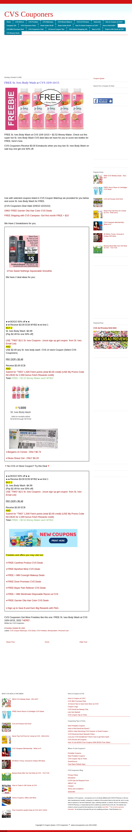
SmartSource (72, 761)
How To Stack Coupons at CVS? (86, 25)
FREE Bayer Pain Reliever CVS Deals (27, 588)
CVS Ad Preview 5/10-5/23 (113, 199)
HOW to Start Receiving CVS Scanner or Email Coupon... (88, 731)
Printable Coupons (74, 753)
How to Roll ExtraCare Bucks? (79, 728)
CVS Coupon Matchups (18, 631)
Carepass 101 (11, 25)
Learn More (105, 807)
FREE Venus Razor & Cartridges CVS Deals (28, 711)
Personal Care (63, 631)
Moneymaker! (53, 631)
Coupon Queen (98, 78)
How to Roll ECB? (109, 25)
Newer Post (10, 642)
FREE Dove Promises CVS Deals (24, 581)
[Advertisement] (66, 56)
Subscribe (97, 22)
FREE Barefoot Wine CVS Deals (24, 569)
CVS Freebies (33, 22)
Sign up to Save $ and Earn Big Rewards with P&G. (33, 608)
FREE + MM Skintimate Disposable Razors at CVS (33, 594)
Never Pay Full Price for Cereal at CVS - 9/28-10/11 (115, 212)
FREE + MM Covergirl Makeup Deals (26, 575)
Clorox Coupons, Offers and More (24, 798)
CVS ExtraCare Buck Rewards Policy (81, 734)
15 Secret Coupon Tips (56, 29)
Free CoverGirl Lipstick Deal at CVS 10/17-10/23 (29, 810)
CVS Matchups (48, 22)
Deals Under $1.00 (46, 25)
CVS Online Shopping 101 (78, 29)
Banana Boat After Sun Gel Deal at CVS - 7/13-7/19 (115, 247)
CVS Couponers (28, 14)
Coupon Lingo (73, 707)
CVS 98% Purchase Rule (15, 29)
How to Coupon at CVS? (114, 22)
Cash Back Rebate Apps (76, 764)
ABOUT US (72, 783)
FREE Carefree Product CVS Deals (25, 563)
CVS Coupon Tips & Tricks (77, 715)
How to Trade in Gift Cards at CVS (24, 785)
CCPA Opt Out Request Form (78, 780)
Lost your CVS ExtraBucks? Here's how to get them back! (88, 737)
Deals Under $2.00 (64, 25)
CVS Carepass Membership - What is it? (26, 748)
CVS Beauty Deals (13, 33)
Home (9, 22)
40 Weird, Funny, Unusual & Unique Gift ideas (114, 235)
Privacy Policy (73, 775)
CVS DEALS (19, 22)
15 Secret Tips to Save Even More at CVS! (83, 704)
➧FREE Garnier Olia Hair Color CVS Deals (27, 600)
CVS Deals (32, 631)
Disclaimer (71, 778)
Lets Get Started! (74, 712)
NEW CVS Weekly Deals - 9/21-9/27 (25, 699)
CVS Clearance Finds (28, 25)
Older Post (83, 642)
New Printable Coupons (76, 726)
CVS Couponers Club (36, 29)
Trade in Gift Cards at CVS (114, 29)
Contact (70, 786)
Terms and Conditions (76, 789)
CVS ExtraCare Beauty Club (78, 709)
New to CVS (96, 29)
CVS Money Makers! (65, 22)
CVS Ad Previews (83, 22)
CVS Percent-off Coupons (77, 740)
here (120, 809)
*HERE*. (26, 620)
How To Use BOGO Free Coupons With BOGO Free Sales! (89, 742)
